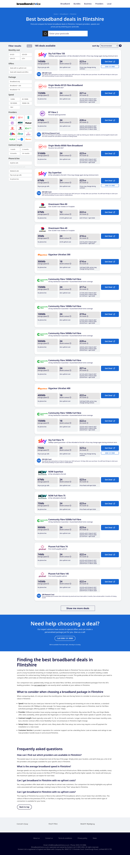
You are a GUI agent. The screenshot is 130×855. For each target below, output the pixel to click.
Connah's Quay (22, 825)
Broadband (65, 4)
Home (56, 14)
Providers (99, 4)
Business (88, 4)
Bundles (77, 4)
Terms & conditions (65, 838)
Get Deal (110, 61)
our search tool (39, 685)
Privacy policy (82, 838)
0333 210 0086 (81, 845)
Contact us (49, 838)
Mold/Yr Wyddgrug (87, 825)
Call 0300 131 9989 (65, 638)
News (95, 838)
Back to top (24, 807)
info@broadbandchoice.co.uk (58, 845)
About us (36, 838)
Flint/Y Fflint (53, 825)
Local (109, 4)
